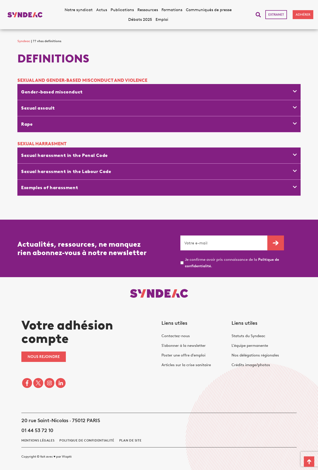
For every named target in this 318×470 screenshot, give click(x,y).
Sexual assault (38, 108)
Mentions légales (37, 440)
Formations (171, 9)
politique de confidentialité (86, 440)
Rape (27, 124)
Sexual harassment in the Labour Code (66, 171)
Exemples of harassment (49, 187)
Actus (101, 9)
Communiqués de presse (209, 9)
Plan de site (130, 440)
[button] (258, 14)
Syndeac (23, 41)
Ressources (147, 9)
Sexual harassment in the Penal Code (64, 155)
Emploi (162, 19)
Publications (122, 9)
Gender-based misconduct (52, 92)
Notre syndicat (79, 9)
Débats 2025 (140, 19)
